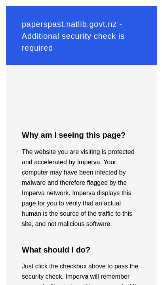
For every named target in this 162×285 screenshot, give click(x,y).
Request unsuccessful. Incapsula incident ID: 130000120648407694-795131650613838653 (81, 142)
